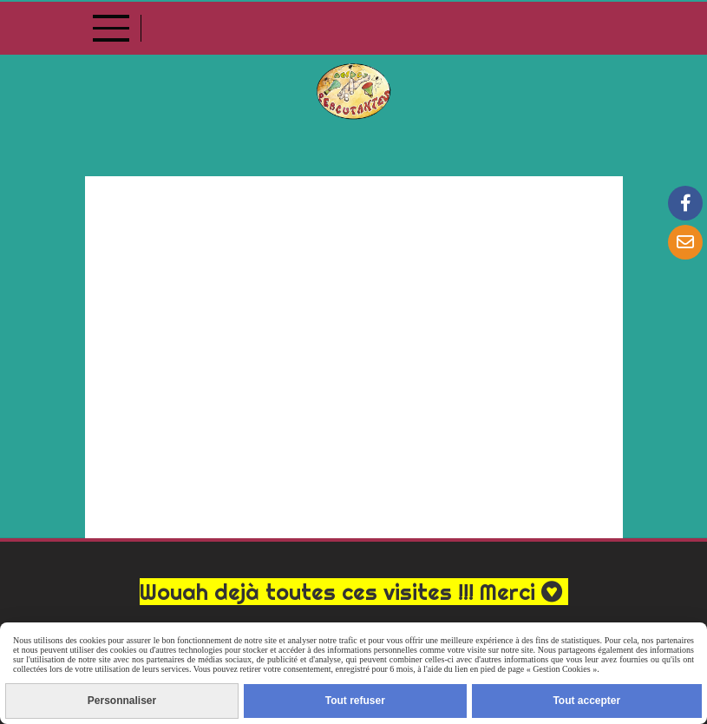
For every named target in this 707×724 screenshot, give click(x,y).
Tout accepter (586, 700)
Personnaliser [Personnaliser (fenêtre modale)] (122, 700)
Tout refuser (355, 700)
